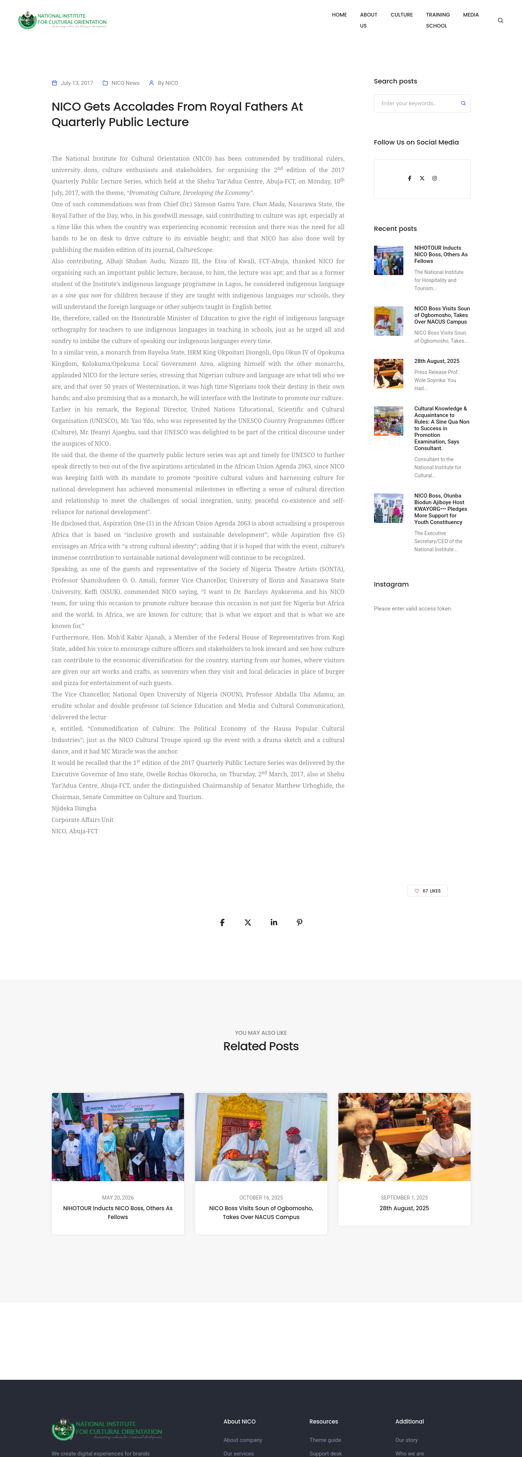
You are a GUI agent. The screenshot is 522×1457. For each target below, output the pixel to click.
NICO (171, 83)
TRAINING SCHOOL (427, 14)
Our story (407, 1440)
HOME (309, 14)
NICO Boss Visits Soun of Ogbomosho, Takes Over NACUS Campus (261, 1213)
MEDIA (471, 14)
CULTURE (379, 14)
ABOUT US (342, 14)
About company (243, 1440)
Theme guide (326, 1440)
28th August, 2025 (404, 1208)
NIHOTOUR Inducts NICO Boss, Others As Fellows (118, 1212)
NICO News (126, 83)
